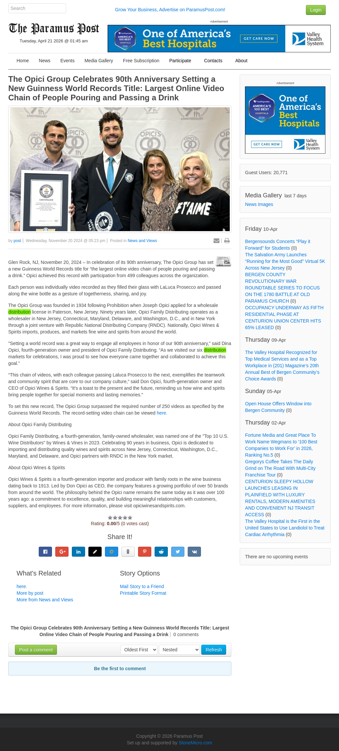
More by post (30, 593)
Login (315, 10)
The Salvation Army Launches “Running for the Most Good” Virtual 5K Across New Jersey (285, 261)
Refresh (214, 649)
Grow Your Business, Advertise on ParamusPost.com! (170, 9)
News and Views (142, 240)
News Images (259, 204)
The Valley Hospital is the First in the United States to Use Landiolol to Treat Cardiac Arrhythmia (284, 528)
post (17, 240)
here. (162, 413)
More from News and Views (45, 599)
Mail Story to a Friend (142, 586)
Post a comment (36, 649)
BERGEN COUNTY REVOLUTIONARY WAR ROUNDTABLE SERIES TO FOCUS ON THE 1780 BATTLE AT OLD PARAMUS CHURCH (282, 288)
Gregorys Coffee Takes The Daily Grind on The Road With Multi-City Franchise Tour (280, 468)
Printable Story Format (143, 593)
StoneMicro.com (195, 742)
